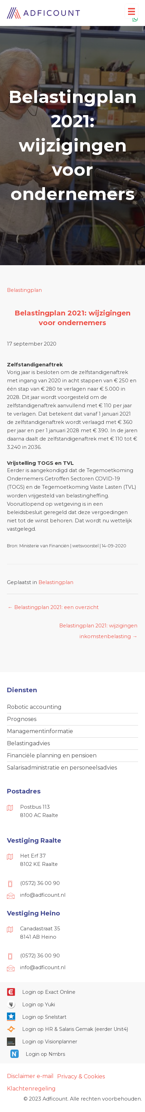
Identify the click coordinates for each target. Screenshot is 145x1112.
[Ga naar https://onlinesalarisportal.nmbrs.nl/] (72, 1053)
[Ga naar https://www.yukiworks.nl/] (72, 1004)
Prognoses (21, 719)
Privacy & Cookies (81, 1076)
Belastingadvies (28, 743)
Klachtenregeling (31, 1088)
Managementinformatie (40, 731)
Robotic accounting (34, 707)
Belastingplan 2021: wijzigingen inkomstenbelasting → (98, 627)
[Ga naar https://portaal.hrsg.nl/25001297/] (72, 1029)
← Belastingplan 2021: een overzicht (53, 607)
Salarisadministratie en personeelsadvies (62, 767)
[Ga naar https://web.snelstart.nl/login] (72, 1016)
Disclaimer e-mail (30, 1076)
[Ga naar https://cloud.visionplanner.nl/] (72, 1041)
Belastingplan (24, 290)
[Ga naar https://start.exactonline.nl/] (72, 991)
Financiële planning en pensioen (52, 755)
